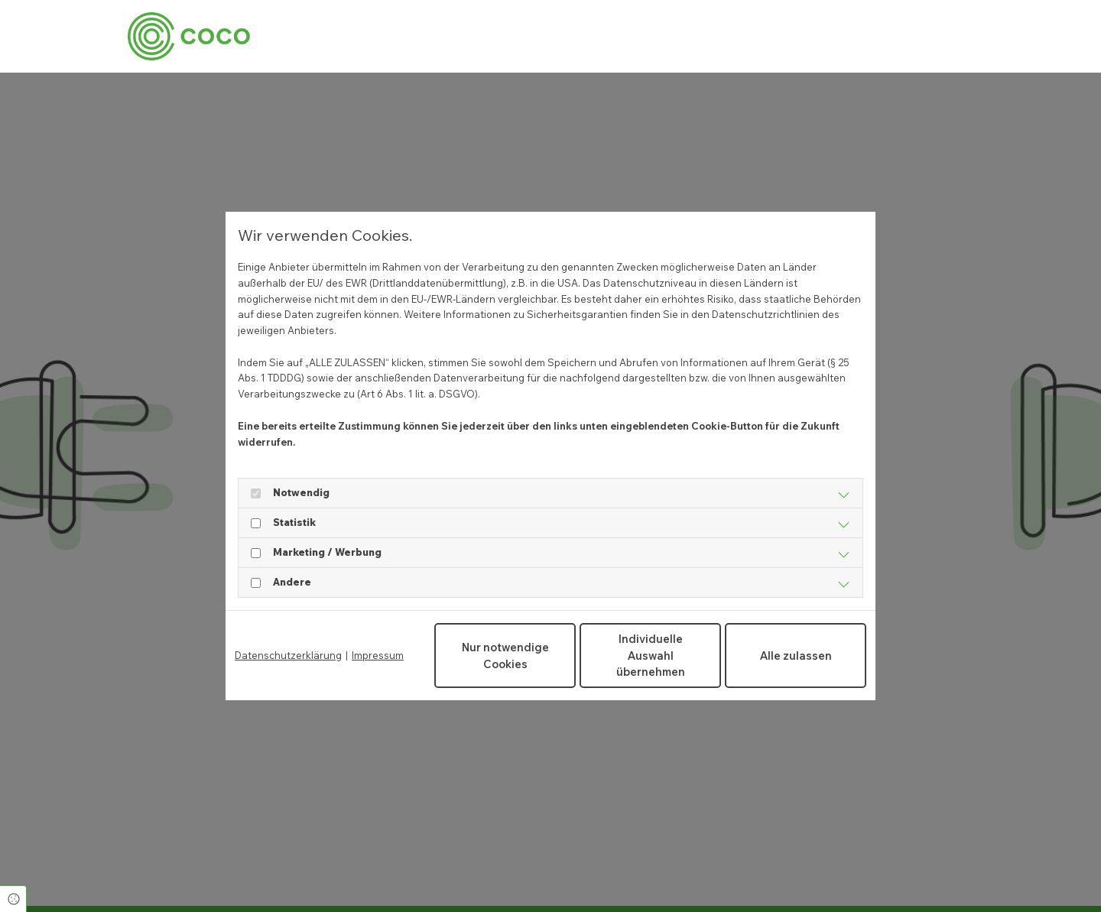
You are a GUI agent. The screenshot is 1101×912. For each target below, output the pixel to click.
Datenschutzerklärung (288, 655)
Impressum (378, 655)
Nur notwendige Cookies (505, 655)
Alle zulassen (796, 655)
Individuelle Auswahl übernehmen (650, 655)
